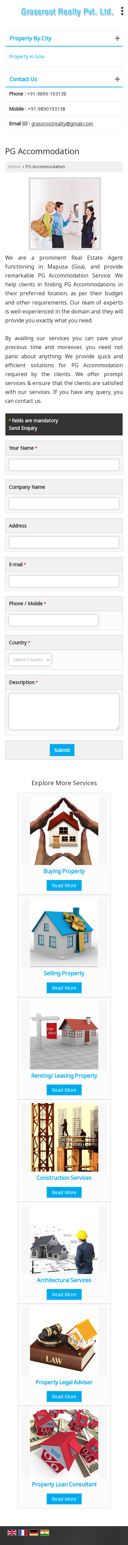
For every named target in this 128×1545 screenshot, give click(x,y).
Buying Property (64, 871)
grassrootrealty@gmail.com (62, 123)
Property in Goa (26, 56)
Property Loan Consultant (64, 1484)
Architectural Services (64, 1280)
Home (15, 167)
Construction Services (64, 1178)
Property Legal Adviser (64, 1382)
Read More (64, 885)
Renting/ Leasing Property (64, 1075)
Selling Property (64, 973)
